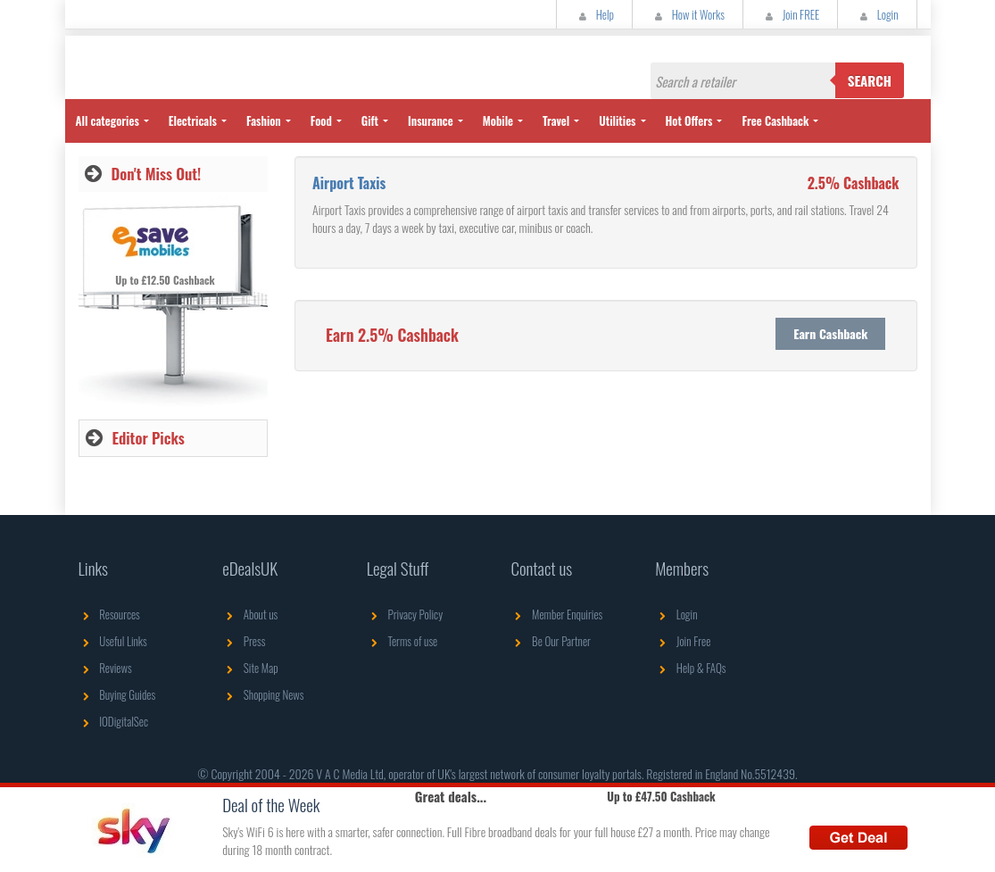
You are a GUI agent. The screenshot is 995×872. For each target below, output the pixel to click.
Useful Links (113, 641)
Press (243, 641)
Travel (556, 120)
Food (321, 120)
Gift (369, 120)
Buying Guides (117, 694)
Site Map (250, 668)
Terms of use (402, 641)
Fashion (263, 120)
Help (594, 14)
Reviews (105, 668)
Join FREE (790, 14)
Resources (109, 614)
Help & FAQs (690, 668)
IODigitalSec (114, 721)
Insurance (430, 120)
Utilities (617, 120)
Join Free (682, 641)
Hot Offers (689, 120)
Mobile (498, 120)
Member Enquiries (556, 614)
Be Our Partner (550, 641)
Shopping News (262, 694)
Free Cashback (775, 120)
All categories (107, 120)
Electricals (193, 120)
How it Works (688, 14)
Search (869, 80)
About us (250, 614)
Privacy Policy (405, 614)
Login (877, 14)
